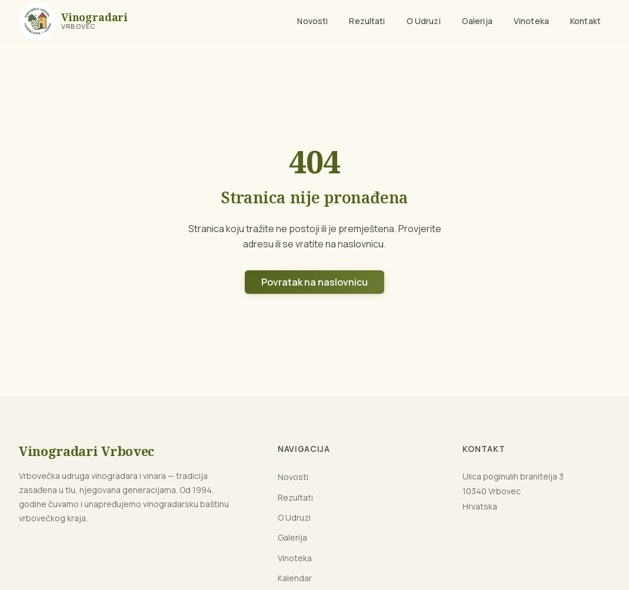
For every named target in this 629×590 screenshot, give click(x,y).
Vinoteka (531, 20)
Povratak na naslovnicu (314, 282)
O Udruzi (424, 20)
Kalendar (295, 578)
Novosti (312, 20)
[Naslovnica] (73, 21)
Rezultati (367, 20)
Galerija (477, 20)
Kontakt (585, 20)
